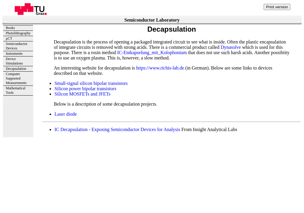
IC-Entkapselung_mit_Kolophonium (152, 52)
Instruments (14, 53)
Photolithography (18, 33)
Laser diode (65, 114)
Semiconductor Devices (17, 46)
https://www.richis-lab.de (160, 67)
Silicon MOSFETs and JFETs (82, 93)
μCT (9, 38)
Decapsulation (16, 69)
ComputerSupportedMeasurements (16, 78)
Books (10, 28)
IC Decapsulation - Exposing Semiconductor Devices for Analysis (117, 129)
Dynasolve (231, 47)
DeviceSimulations (14, 61)
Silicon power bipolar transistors (85, 88)
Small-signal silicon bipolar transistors (91, 83)
